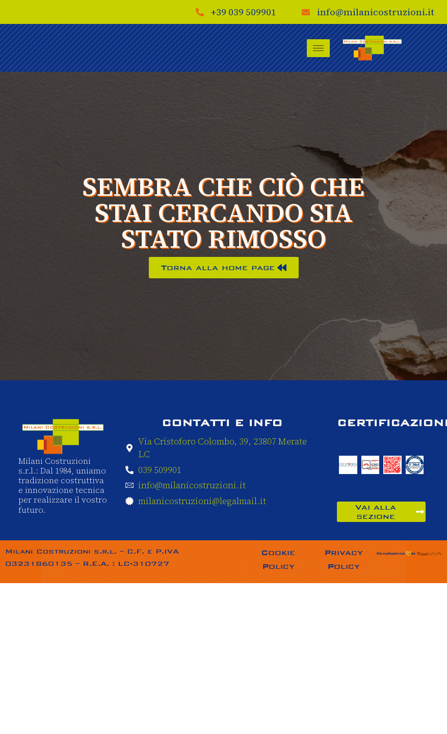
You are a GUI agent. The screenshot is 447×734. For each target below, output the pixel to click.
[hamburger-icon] (318, 48)
